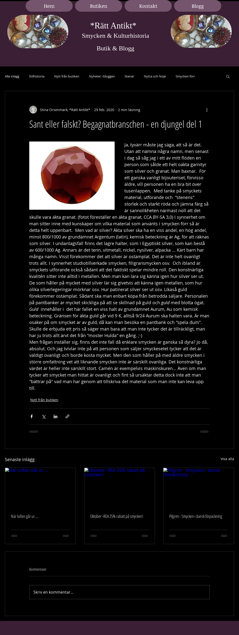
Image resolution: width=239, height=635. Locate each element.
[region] (37, 32)
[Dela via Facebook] (31, 416)
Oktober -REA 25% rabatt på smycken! (116, 516)
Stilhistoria (36, 76)
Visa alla (227, 458)
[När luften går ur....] (40, 487)
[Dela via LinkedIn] (55, 416)
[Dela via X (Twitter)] (43, 416)
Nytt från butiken (66, 76)
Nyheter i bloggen (102, 76)
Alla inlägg (12, 76)
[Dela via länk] (67, 416)
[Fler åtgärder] (207, 110)
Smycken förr (185, 76)
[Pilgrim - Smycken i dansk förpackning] (198, 487)
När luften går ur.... (25, 516)
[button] (228, 76)
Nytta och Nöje (155, 76)
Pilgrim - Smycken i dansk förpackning (195, 516)
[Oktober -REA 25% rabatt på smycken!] (119, 487)
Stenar (129, 76)
